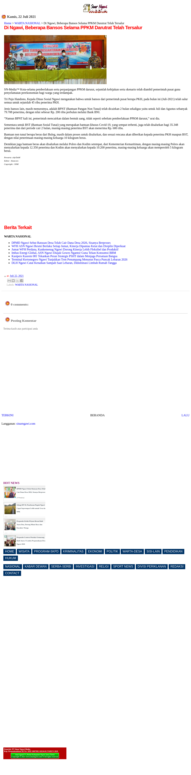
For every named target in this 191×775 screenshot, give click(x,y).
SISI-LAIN (153, 551)
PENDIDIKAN (173, 551)
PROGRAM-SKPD (46, 551)
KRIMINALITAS (73, 551)
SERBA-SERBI (61, 566)
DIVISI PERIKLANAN (152, 566)
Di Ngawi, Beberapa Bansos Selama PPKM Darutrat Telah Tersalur (73, 27)
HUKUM (10, 558)
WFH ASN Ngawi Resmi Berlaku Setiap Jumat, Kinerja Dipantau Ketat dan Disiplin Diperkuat (69, 246)
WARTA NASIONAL (27, 23)
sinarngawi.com (25, 423)
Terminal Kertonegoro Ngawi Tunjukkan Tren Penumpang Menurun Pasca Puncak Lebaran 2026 (69, 259)
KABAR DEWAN (36, 566)
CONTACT (12, 573)
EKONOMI (95, 551)
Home (7, 23)
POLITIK (112, 551)
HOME (9, 551)
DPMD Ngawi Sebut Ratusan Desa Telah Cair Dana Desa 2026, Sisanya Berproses (61, 242)
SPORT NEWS (123, 566)
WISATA (24, 551)
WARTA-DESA (132, 551)
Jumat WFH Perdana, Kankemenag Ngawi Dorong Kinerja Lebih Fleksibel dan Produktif (65, 249)
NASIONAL (12, 566)
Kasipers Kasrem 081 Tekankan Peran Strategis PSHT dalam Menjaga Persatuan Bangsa (64, 256)
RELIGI (104, 566)
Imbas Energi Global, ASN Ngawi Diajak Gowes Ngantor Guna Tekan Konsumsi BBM (64, 252)
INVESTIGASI (85, 566)
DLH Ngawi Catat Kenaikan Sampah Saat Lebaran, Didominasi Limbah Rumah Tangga (64, 262)
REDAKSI (177, 566)
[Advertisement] (35, 198)
